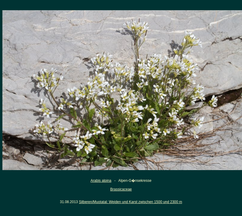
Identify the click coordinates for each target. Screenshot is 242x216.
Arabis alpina (100, 180)
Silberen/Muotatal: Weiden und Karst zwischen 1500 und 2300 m (130, 202)
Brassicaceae (121, 189)
